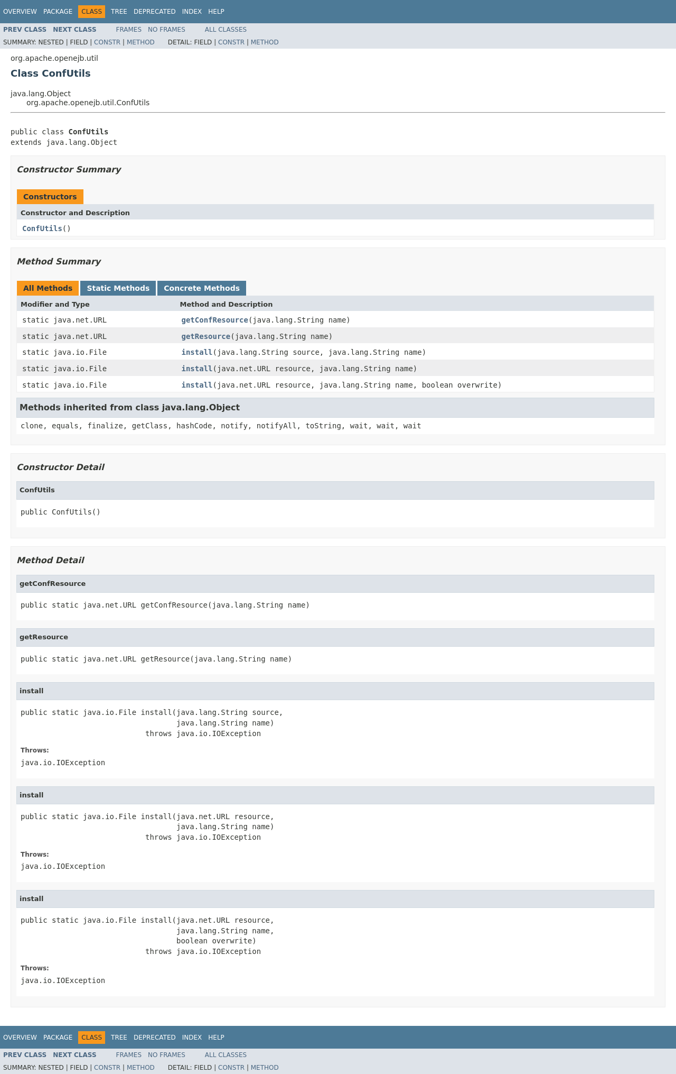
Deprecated (155, 11)
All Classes (226, 29)
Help (216, 11)
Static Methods (118, 288)
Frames (129, 29)
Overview (20, 11)
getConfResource (215, 320)
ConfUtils (42, 228)
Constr (107, 42)
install (197, 352)
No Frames (166, 29)
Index (192, 11)
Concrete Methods (202, 288)
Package (57, 11)
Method (141, 42)
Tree (119, 11)
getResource (206, 336)
